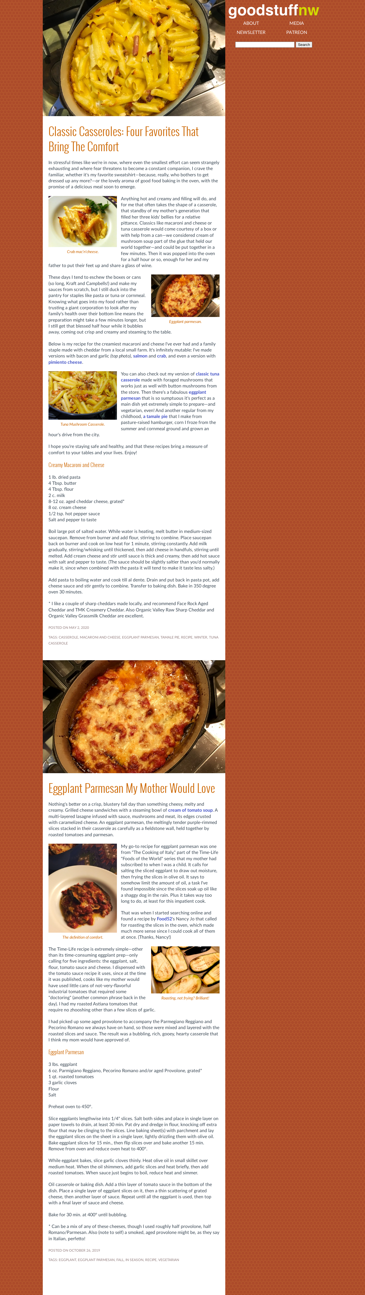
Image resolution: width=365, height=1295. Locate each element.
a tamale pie (155, 416)
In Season (134, 1260)
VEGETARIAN (168, 1260)
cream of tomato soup (190, 810)
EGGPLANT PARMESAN (140, 637)
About (251, 23)
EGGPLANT (67, 1260)
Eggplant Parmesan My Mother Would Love (131, 788)
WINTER (200, 637)
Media (296, 23)
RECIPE (186, 637)
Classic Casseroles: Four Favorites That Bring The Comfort (123, 139)
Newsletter (251, 32)
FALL (120, 1260)
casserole (68, 637)
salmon (140, 356)
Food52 (164, 919)
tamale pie (170, 637)
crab (161, 356)
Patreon (296, 32)
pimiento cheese (65, 362)
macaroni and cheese (100, 637)
